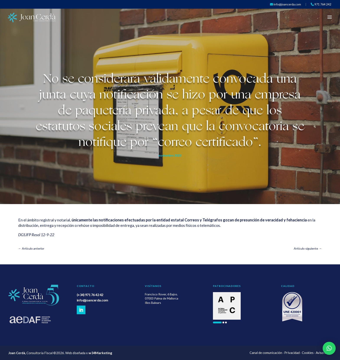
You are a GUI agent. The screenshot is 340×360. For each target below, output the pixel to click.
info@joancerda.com (92, 300)
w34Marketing (100, 353)
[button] (217, 322)
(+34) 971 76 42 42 (90, 295)
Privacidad (292, 353)
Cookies (308, 353)
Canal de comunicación (266, 353)
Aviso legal (324, 353)
